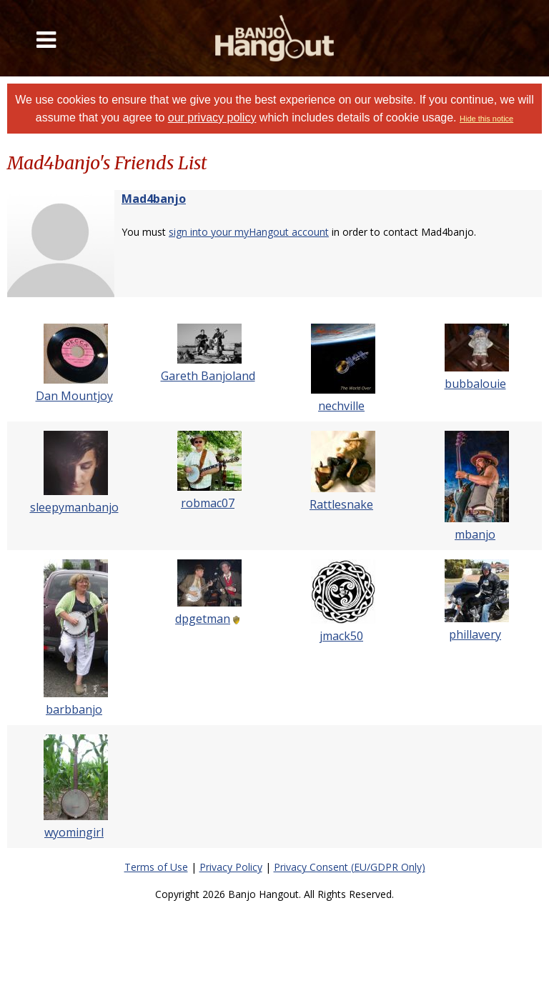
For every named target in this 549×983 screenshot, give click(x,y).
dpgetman (202, 619)
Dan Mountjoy (74, 396)
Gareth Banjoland (208, 376)
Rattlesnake (341, 504)
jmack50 (341, 636)
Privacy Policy (230, 867)
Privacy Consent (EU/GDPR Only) (349, 867)
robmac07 (207, 503)
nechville (341, 406)
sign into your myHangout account (249, 232)
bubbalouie (475, 383)
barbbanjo (74, 709)
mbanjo (475, 534)
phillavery (475, 634)
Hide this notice (486, 118)
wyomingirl (74, 832)
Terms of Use (156, 867)
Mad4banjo (154, 198)
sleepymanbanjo (74, 507)
